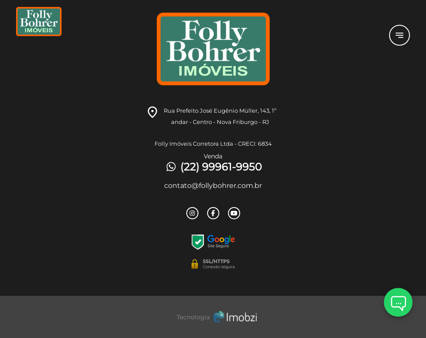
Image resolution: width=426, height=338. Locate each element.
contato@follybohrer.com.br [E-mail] (213, 185)
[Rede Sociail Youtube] (234, 213)
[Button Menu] (399, 35)
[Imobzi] (213, 317)
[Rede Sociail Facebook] (213, 213)
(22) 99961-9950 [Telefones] (213, 167)
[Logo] (81, 35)
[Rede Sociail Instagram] (192, 213)
